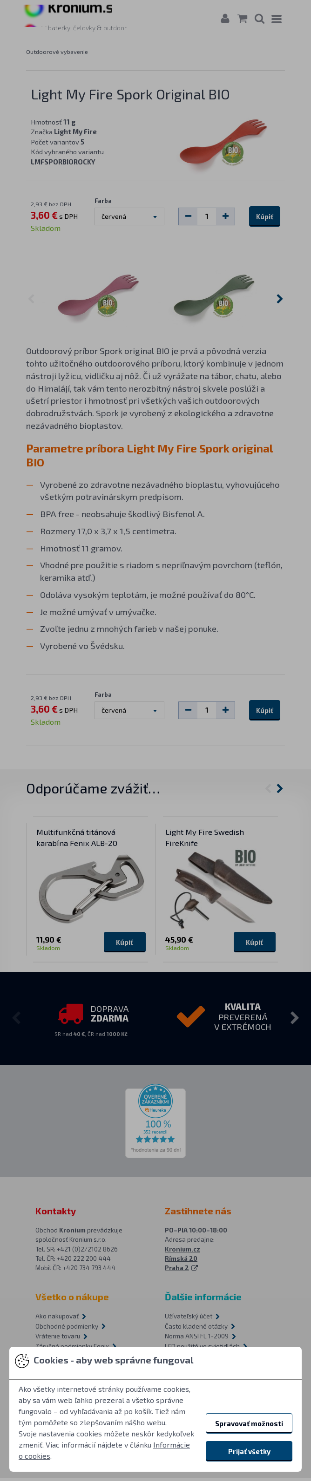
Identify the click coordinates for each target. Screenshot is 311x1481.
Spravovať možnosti (249, 1423)
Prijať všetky (249, 1451)
